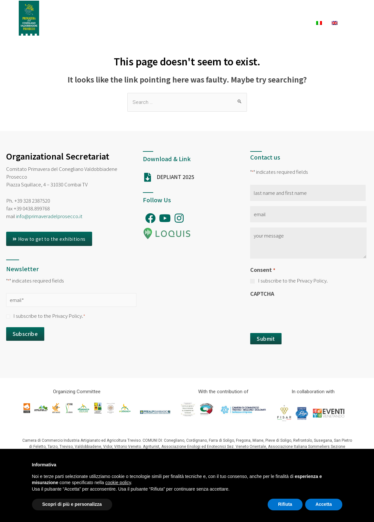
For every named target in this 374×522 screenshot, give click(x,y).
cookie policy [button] (118, 482)
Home (99, 12)
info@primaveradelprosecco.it (49, 216)
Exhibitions (223, 12)
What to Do (318, 11)
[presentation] (299, 313)
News (299, 23)
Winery (270, 22)
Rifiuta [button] (285, 504)
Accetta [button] (323, 504)
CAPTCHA (262, 293)
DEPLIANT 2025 (175, 177)
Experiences (269, 11)
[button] (49, 239)
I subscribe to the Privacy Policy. (49, 315)
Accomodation (190, 22)
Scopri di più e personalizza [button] (72, 504)
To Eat (235, 22)
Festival (186, 12)
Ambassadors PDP (140, 12)
